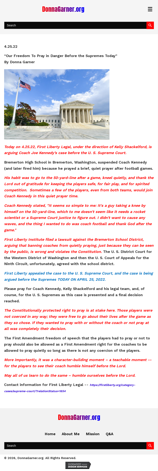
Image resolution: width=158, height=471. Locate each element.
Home (50, 434)
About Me (71, 434)
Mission (93, 434)
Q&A (109, 434)
